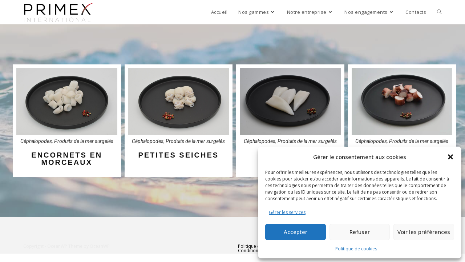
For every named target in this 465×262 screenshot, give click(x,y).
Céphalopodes (36, 141)
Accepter (295, 231)
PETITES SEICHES (178, 155)
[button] (450, 156)
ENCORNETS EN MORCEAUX (66, 158)
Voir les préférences (423, 231)
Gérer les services (287, 212)
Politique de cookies (356, 249)
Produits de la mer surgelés (83, 141)
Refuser (359, 231)
